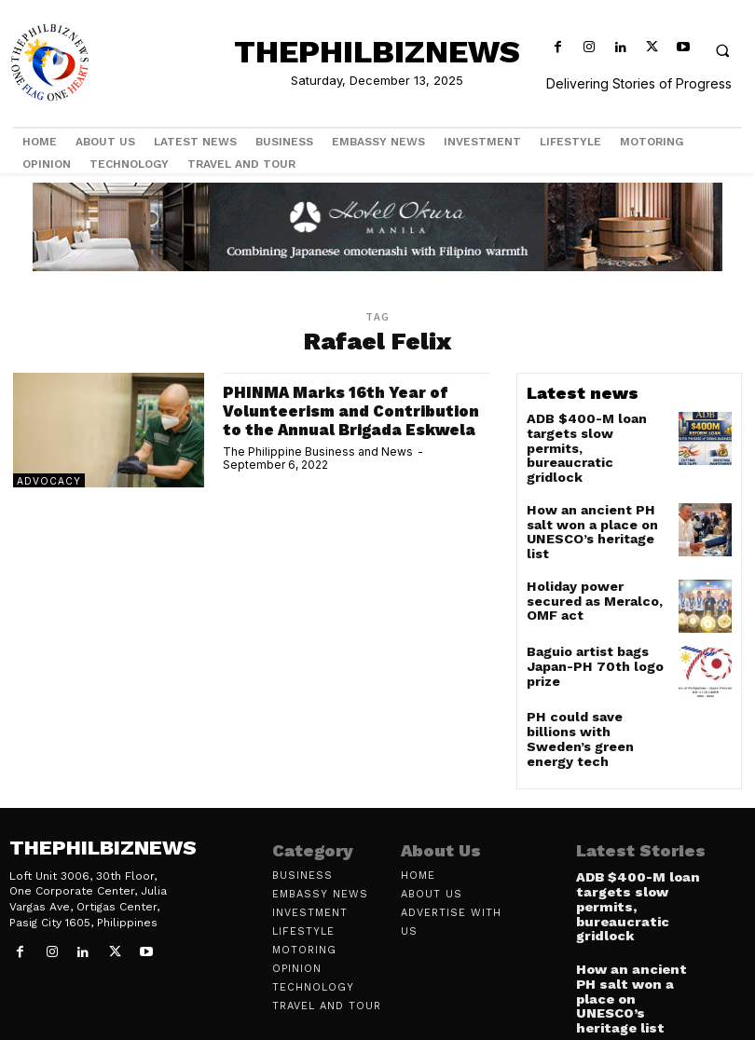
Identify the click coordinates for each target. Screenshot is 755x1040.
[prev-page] (587, 1000)
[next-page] (617, 1000)
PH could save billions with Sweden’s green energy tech (591, 700)
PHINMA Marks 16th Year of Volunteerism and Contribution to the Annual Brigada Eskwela (343, 419)
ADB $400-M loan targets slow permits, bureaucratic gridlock (589, 431)
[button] (722, 50)
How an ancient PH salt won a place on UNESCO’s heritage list (594, 498)
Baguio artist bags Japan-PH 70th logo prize (586, 633)
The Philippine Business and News (318, 469)
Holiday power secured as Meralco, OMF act (594, 559)
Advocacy (49, 480)
